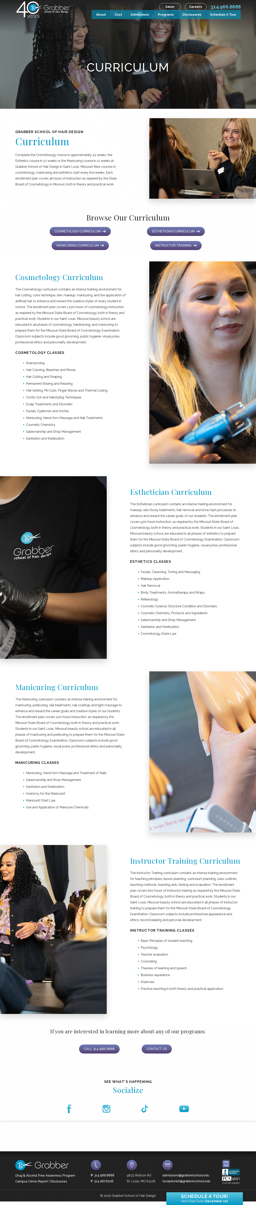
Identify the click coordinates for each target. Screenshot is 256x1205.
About (101, 14)
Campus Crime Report (31, 1181)
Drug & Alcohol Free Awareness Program (45, 1175)
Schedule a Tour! (204, 1197)
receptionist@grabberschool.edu (186, 1181)
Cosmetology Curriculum (80, 231)
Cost (118, 14)
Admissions (140, 14)
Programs (166, 14)
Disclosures (191, 14)
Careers (195, 7)
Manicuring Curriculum (80, 245)
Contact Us (157, 1049)
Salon (169, 7)
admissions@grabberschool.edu (185, 1175)
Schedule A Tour (223, 14)
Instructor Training (176, 245)
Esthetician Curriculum (176, 231)
